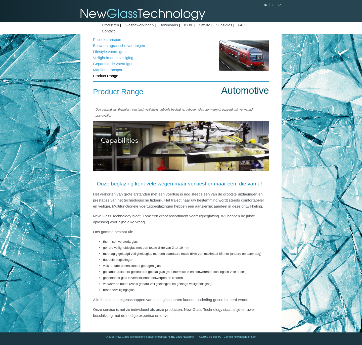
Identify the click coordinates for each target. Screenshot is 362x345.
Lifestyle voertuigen (109, 52)
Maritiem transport (108, 70)
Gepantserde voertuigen (113, 64)
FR (273, 4)
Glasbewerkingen (139, 25)
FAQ (241, 25)
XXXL (188, 25)
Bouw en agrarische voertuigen (119, 45)
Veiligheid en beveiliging (113, 58)
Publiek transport (107, 39)
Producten (110, 25)
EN (280, 4)
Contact (108, 31)
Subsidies (224, 25)
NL (265, 4)
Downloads (168, 25)
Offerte (204, 25)
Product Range (105, 76)
